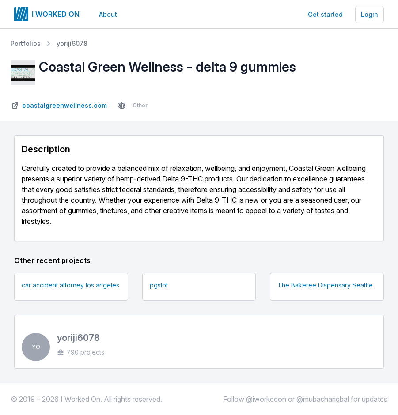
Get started (325, 14)
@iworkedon (266, 399)
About (108, 14)
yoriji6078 (72, 43)
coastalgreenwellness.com (64, 105)
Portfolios (26, 43)
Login (369, 14)
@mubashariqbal (322, 399)
